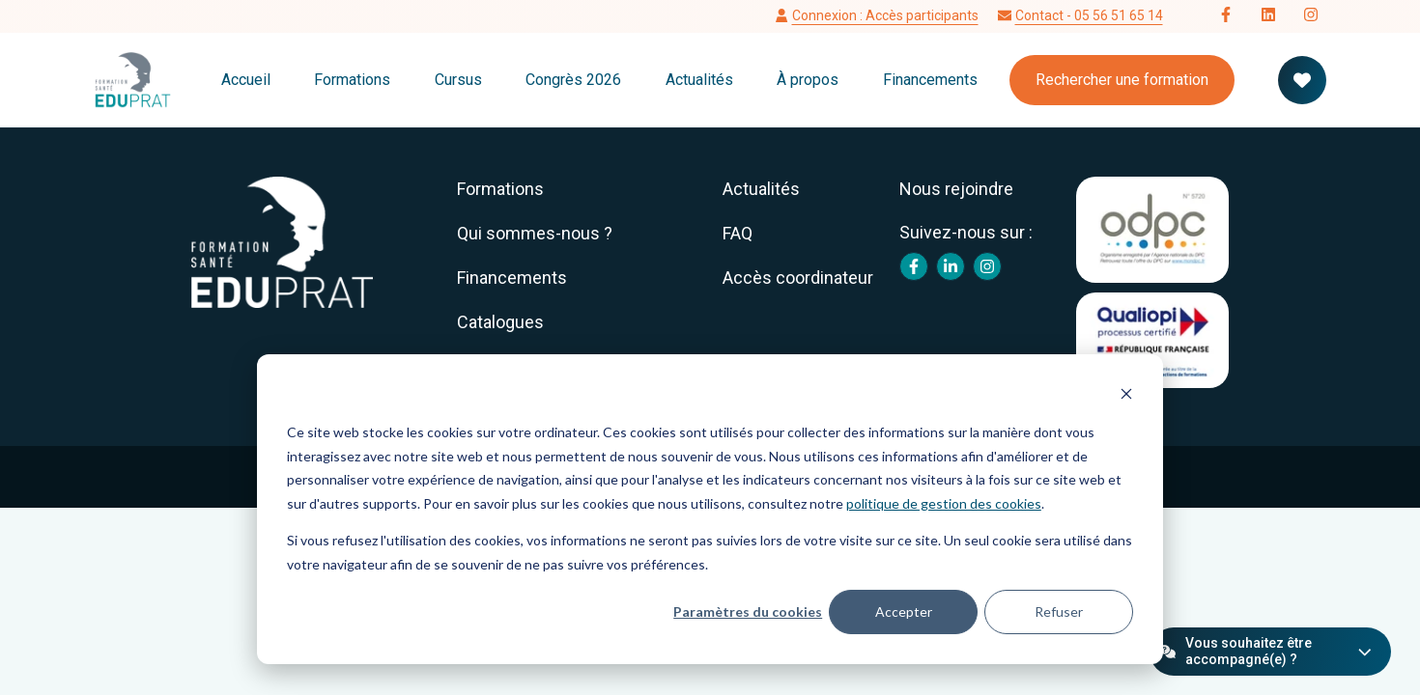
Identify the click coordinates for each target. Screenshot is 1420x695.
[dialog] (710, 509)
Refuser (1059, 611)
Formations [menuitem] (500, 189)
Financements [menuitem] (512, 277)
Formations (352, 79)
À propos (807, 79)
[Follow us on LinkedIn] (1268, 16)
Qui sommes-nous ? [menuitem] (534, 233)
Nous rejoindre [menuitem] (956, 189)
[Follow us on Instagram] (1310, 16)
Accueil (245, 79)
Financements (930, 79)
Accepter (903, 611)
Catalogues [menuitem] (500, 322)
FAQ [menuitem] (738, 233)
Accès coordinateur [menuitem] (798, 277)
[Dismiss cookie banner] (1126, 396)
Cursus (458, 79)
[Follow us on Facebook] (1225, 16)
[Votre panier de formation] (1302, 80)
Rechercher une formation (1122, 79)
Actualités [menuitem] (761, 189)
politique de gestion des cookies (943, 503)
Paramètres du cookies (747, 611)
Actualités (699, 79)
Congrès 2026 (573, 79)
